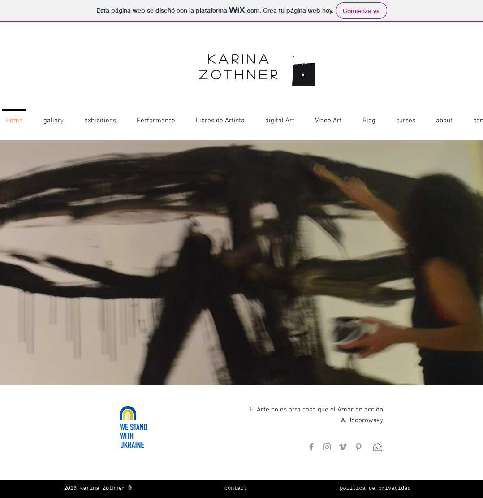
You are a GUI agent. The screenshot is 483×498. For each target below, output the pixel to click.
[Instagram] (327, 447)
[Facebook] (311, 447)
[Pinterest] (358, 447)
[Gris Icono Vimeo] (343, 447)
